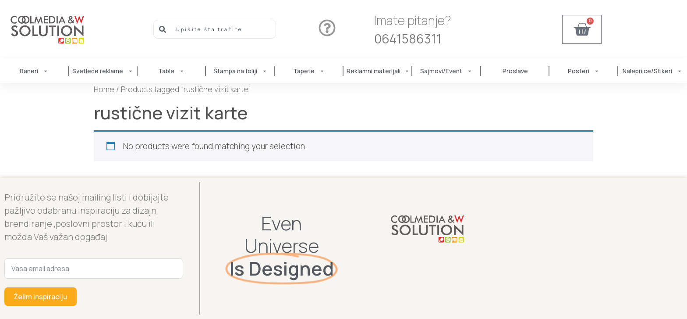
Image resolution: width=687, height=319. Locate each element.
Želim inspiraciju (40, 296)
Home (104, 89)
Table (171, 71)
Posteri (584, 71)
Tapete (309, 71)
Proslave (515, 71)
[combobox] (214, 29)
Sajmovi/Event (446, 71)
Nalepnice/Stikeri (653, 71)
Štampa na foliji (240, 71)
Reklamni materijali (378, 71)
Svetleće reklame (103, 71)
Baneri (34, 71)
